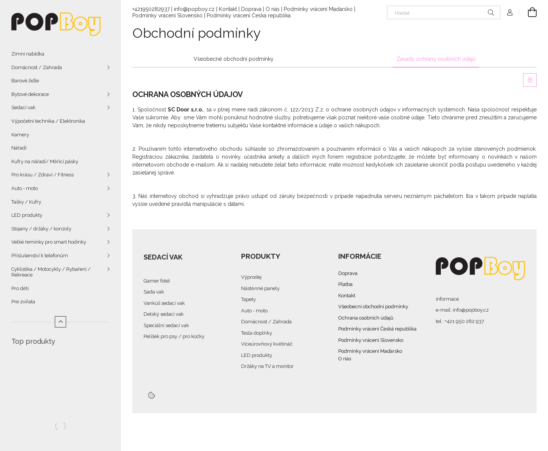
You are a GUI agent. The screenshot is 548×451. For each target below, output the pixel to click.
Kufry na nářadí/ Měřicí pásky (44, 161)
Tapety (248, 299)
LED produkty (26, 215)
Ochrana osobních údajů (365, 318)
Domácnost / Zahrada (36, 67)
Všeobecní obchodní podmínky (373, 306)
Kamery (20, 134)
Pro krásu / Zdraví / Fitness (42, 175)
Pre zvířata (23, 301)
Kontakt (228, 9)
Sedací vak (23, 107)
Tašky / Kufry (26, 202)
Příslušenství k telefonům (39, 255)
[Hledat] (443, 12)
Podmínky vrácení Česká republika (249, 15)
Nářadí (18, 148)
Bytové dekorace (30, 94)
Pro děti (20, 288)
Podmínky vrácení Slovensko (167, 15)
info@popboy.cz (194, 9)
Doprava (251, 9)
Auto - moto (24, 188)
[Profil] (509, 12)
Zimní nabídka (27, 54)
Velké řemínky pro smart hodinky (48, 242)
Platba (345, 284)
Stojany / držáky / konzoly (41, 229)
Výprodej (251, 277)
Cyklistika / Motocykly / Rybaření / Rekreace (51, 272)
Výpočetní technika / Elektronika (48, 121)
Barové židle (25, 80)
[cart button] (528, 12)
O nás (273, 9)
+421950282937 (151, 9)
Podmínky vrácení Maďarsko (318, 9)
